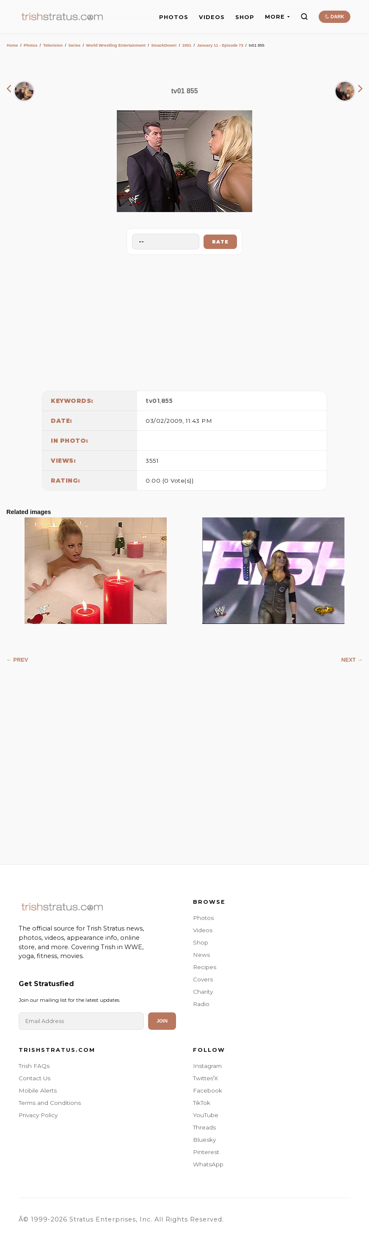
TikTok (201, 1102)
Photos (31, 45)
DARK (334, 16)
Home (12, 45)
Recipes (204, 967)
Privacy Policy (38, 1115)
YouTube (205, 1115)
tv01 (153, 400)
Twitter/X (205, 1078)
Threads (204, 1127)
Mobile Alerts (38, 1090)
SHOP (244, 17)
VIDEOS (212, 17)
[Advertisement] (184, 321)
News (201, 954)
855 (167, 400)
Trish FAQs (34, 1065)
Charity (203, 991)
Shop (200, 942)
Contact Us (34, 1078)
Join (162, 1020)
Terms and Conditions (50, 1102)
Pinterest (206, 1152)
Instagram (207, 1065)
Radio (201, 1004)
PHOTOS (173, 17)
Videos (202, 930)
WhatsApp (208, 1164)
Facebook (207, 1090)
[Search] (304, 16)
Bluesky (204, 1139)
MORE (277, 17)
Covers (203, 979)
